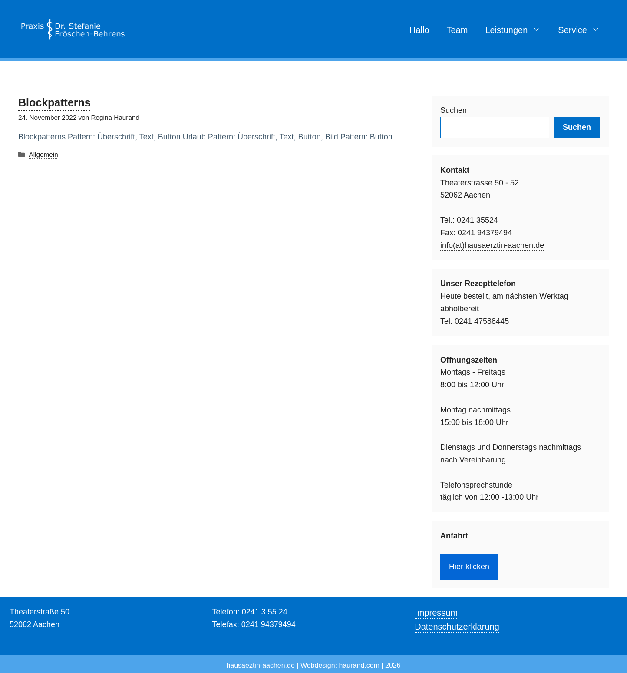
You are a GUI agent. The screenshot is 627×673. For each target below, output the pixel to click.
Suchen (453, 110)
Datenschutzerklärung (457, 626)
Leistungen (517, 30)
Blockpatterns (54, 102)
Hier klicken (469, 566)
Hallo (419, 30)
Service (583, 30)
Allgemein (43, 154)
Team (457, 30)
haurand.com (359, 665)
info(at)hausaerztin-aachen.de (492, 245)
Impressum (436, 612)
